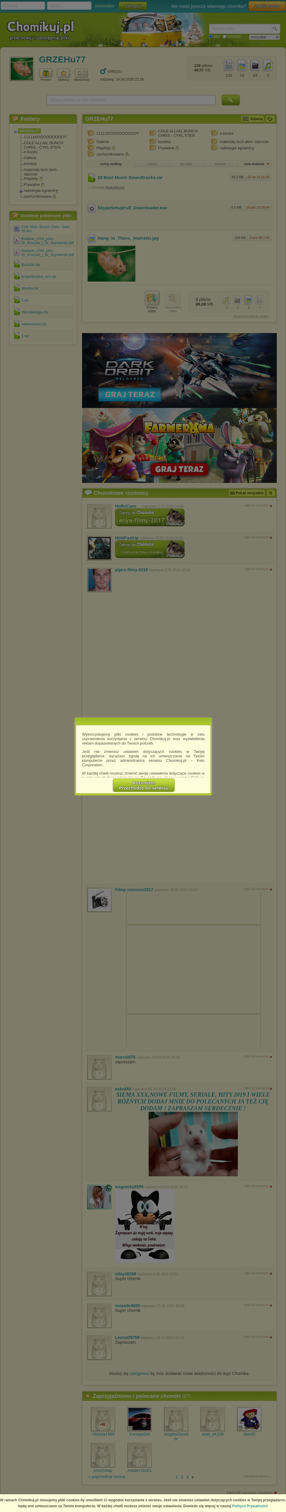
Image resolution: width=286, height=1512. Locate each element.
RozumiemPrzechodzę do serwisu (144, 785)
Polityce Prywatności (250, 1506)
